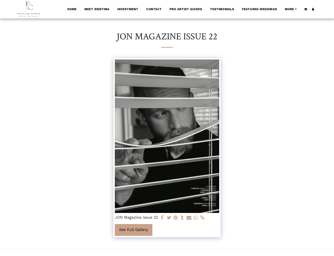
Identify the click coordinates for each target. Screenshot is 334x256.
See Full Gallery (133, 230)
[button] (305, 9)
